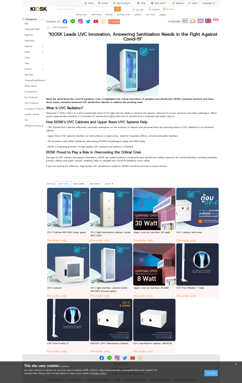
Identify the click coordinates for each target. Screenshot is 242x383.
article (103, 3)
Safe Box (29, 74)
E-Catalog (114, 21)
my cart (137, 9)
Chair (27, 57)
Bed (27, 23)
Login (192, 3)
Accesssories (31, 91)
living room (81, 14)
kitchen (109, 14)
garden (138, 14)
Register (178, 3)
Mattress (29, 34)
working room (123, 14)
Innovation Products (34, 108)
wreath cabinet (32, 114)
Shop (141, 3)
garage (162, 14)
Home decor (31, 85)
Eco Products (31, 97)
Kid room (150, 14)
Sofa (27, 63)
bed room (96, 14)
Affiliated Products (34, 125)
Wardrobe (29, 40)
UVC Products (31, 103)
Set (26, 120)
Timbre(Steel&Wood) (34, 80)
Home (89, 3)
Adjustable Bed (32, 29)
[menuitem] (89, 3)
